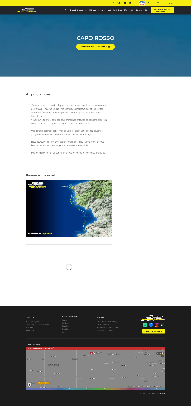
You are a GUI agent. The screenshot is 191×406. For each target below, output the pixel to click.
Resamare (30, 330)
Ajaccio (64, 320)
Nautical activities (114, 10)
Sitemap (29, 328)
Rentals (101, 10)
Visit (131, 10)
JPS (125, 10)
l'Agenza (162, 393)
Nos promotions (154, 331)
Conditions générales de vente (37, 325)
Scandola (65, 326)
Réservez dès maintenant (95, 47)
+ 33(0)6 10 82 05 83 (122, 3)
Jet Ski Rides (91, 10)
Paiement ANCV (149, 3)
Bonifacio (65, 323)
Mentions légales (32, 322)
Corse (64, 332)
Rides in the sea (76, 10)
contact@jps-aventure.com (107, 328)
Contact (139, 10)
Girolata (65, 329)
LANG (171, 3)
